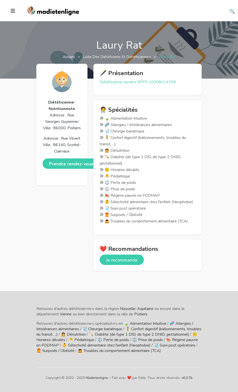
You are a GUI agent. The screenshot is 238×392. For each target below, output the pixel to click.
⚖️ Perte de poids (113, 340)
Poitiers (141, 314)
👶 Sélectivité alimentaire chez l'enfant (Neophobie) (106, 345)
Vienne (66, 314)
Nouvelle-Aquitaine (136, 308)
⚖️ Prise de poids (147, 340)
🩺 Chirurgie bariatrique (102, 329)
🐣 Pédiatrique (81, 340)
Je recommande (121, 260)
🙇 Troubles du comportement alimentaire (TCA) (119, 350)
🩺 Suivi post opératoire (174, 345)
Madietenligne (97, 377)
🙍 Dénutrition (73, 334)
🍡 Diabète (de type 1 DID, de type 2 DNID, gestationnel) (139, 334)
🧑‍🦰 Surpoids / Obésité (55, 350)
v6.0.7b (187, 377)
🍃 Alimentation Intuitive (145, 323)
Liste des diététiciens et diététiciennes (117, 56)
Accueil (69, 56)
